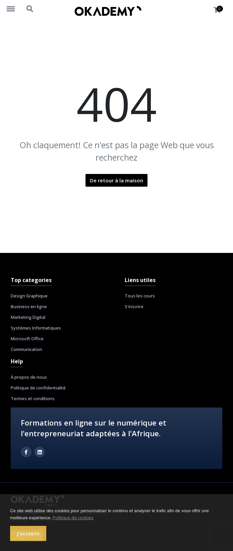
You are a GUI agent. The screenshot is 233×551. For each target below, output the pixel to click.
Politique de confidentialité (38, 388)
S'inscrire (134, 306)
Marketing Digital (28, 317)
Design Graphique (29, 296)
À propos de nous (29, 377)
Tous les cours (140, 296)
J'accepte (28, 533)
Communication (26, 349)
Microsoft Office (27, 339)
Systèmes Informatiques (36, 328)
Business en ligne (29, 306)
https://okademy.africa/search (30, 9)
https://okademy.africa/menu (14, 5)
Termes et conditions (33, 398)
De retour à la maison (116, 180)
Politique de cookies (73, 518)
